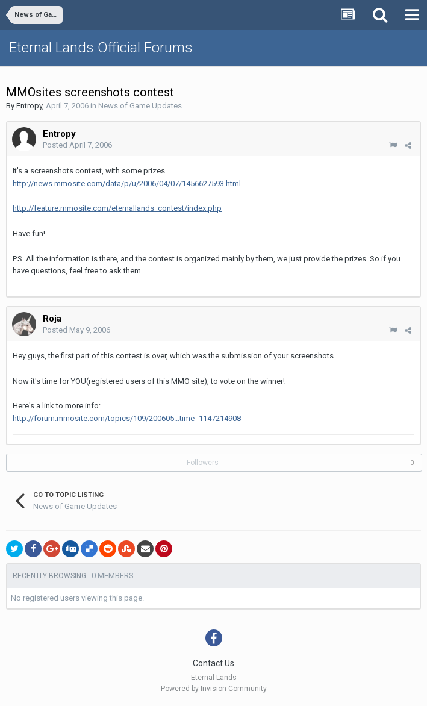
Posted (77, 144)
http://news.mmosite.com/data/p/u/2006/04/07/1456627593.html (127, 183)
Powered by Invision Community (214, 688)
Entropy (29, 105)
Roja (52, 318)
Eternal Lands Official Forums (101, 47)
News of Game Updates (140, 105)
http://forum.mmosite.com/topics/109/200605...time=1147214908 (127, 418)
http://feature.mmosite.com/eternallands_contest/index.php (117, 208)
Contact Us (213, 663)
